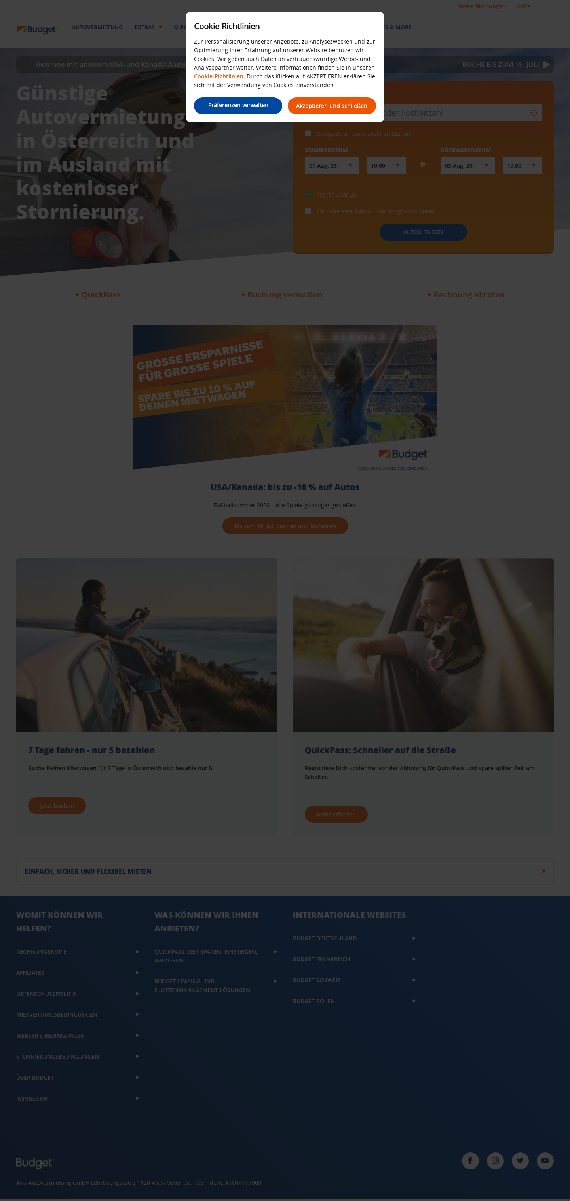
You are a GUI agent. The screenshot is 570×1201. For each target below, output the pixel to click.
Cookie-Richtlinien (218, 76)
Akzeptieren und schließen (332, 106)
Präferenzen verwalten (237, 105)
